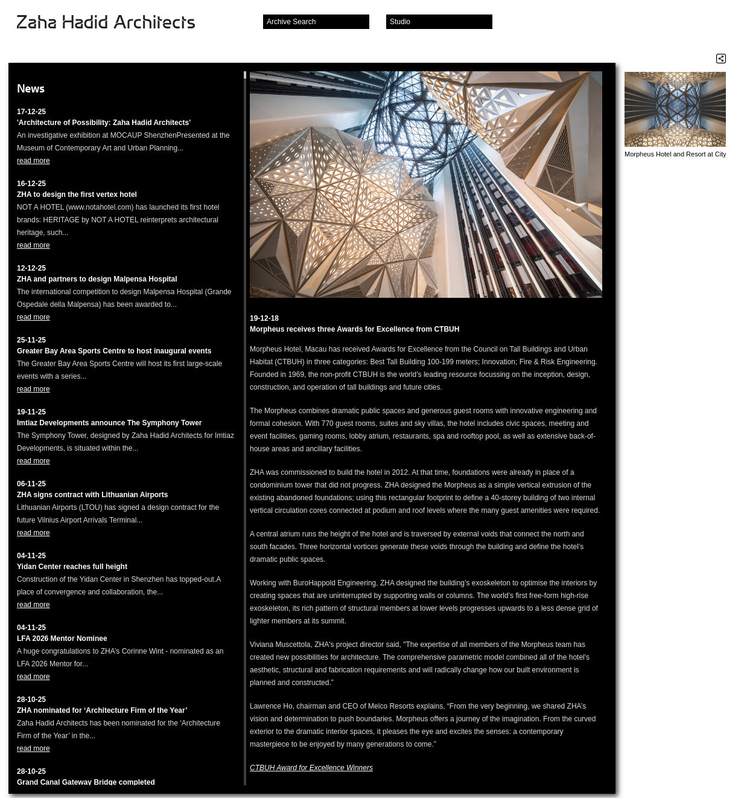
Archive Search (291, 22)
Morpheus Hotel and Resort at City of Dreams (676, 154)
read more (33, 160)
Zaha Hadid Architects (115, 22)
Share (721, 59)
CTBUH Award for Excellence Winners (311, 768)
